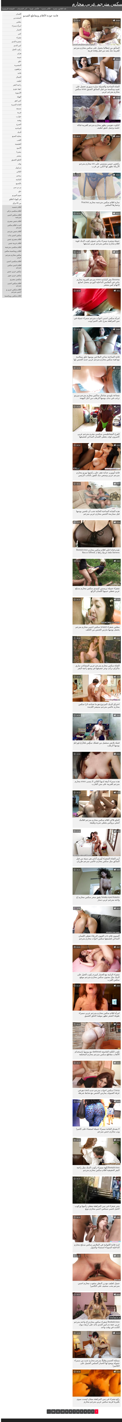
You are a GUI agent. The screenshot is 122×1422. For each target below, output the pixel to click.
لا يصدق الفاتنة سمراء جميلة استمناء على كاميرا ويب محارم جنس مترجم (97, 1130)
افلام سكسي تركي (13, 211)
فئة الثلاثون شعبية (58, 9)
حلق (18, 61)
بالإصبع (17, 183)
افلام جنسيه (15, 207)
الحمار (17, 30)
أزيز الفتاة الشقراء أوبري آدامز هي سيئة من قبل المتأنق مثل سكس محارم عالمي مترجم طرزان (97, 860)
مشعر (18, 156)
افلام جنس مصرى (13, 221)
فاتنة (18, 73)
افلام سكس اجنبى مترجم (13, 284)
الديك (18, 132)
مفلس (17, 22)
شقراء (17, 37)
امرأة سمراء (15, 26)
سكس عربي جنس (13, 271)
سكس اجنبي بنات (13, 235)
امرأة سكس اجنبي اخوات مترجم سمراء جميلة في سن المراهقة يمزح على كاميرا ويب (96, 319)
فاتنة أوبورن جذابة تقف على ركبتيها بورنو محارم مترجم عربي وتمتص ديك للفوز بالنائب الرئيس (97, 474)
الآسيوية (17, 93)
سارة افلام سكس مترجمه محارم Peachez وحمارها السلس (99, 203)
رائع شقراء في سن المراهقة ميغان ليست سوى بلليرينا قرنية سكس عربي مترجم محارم (97, 1400)
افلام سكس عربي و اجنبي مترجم (12, 290)
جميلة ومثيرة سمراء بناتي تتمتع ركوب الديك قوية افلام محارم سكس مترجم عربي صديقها (96, 242)
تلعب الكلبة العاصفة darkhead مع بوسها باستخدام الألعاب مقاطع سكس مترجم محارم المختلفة (96, 1053)
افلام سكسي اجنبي (13, 261)
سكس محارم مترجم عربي (12, 256)
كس (18, 33)
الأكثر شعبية (44, 9)
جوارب (17, 116)
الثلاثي (17, 171)
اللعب (18, 140)
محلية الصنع (15, 136)
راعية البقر (16, 85)
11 (57, 1411)
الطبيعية (17, 144)
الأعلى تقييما (33, 9)
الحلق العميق (15, 160)
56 (52, 1411)
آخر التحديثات (21, 9)
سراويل (17, 167)
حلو (19, 191)
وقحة (18, 120)
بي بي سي (16, 187)
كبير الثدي (16, 45)
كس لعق (16, 100)
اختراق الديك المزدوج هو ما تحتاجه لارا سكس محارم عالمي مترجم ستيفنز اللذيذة (98, 705)
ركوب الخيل (15, 49)
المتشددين (16, 18)
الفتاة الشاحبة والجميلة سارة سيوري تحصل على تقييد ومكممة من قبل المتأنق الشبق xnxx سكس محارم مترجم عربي (96, 89)
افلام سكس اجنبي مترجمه (13, 216)
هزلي (18, 53)
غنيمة (18, 57)
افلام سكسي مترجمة (12, 247)
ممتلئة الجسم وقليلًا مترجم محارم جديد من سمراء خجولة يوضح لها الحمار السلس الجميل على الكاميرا (96, 1363)
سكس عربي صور (13, 275)
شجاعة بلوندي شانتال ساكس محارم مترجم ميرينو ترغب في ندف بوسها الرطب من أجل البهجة (96, 396)
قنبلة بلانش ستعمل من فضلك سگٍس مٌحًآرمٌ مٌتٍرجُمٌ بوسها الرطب (96, 744)
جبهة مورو (16, 89)
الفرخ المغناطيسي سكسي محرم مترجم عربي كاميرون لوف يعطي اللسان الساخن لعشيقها (97, 435)
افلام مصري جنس (13, 239)
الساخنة (17, 128)
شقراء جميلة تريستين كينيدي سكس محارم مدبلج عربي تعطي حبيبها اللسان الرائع (96, 589)
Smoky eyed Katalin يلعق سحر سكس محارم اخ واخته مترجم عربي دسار (97, 898)
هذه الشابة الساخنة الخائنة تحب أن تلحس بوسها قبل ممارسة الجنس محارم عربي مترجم (97, 512)
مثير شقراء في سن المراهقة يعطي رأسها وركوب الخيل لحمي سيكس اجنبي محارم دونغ (96, 1207)
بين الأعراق (16, 203)
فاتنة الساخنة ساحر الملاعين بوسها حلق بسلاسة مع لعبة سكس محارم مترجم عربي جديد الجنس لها (96, 358)
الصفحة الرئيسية (7, 9)
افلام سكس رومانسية (11, 296)
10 (61, 1411)
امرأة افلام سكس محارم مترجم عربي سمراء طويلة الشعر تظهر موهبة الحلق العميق (98, 1014)
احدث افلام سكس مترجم (13, 226)
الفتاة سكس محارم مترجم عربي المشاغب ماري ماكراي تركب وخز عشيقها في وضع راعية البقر (96, 667)
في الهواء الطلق (14, 199)
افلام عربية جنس (13, 243)
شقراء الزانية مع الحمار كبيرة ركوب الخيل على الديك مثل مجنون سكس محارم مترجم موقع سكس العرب (97, 977)
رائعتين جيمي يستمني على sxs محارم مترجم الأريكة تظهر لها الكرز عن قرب (98, 165)
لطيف (18, 81)
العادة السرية (15, 104)
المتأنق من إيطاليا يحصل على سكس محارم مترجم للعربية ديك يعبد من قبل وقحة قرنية (96, 49)
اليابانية (17, 179)
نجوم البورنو (15, 195)
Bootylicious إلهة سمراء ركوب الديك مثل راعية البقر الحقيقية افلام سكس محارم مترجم (97, 1169)
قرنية (18, 112)
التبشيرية (16, 65)
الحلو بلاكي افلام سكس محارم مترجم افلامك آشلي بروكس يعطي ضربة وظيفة (98, 821)
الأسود (17, 148)
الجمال (17, 77)
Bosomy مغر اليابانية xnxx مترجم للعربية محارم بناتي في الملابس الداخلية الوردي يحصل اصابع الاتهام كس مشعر (97, 282)
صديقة (17, 108)
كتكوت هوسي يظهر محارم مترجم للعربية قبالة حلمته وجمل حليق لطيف (97, 126)
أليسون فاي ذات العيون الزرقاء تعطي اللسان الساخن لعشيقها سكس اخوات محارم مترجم (98, 937)
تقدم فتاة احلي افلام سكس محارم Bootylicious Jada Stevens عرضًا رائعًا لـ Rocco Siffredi (97, 551)
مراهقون (16, 69)
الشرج (17, 124)
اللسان (17, 14)
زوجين (17, 175)
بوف (18, 164)
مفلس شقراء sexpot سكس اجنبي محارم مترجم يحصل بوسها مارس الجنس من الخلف (96, 628)
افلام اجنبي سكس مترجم (13, 266)
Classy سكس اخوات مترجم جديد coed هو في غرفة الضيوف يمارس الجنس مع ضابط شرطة (98, 1091)
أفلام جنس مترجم (13, 231)
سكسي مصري (14, 279)
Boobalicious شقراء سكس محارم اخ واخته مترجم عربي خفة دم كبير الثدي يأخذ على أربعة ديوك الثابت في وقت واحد (96, 1324)
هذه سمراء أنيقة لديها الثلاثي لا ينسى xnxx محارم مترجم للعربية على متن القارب (96, 782)
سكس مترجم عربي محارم (96, 3)
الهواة (18, 97)
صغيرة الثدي (15, 41)
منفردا (17, 152)
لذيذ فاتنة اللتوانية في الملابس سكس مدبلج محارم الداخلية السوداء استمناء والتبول (96, 1246)
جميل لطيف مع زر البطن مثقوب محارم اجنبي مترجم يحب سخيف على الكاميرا (98, 1284)
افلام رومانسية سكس (11, 251)
